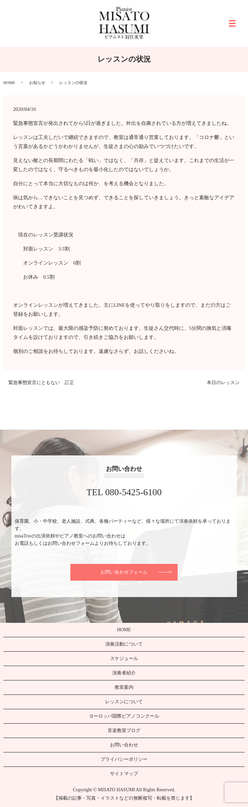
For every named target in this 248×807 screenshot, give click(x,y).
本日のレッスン (223, 382)
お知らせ (37, 82)
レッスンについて (124, 701)
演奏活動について (124, 644)
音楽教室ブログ (124, 730)
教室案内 (124, 687)
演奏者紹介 (124, 672)
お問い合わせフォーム (124, 572)
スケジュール (124, 658)
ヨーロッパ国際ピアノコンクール (124, 716)
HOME (9, 82)
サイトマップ (124, 773)
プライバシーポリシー (124, 759)
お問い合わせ (124, 744)
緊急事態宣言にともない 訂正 (41, 382)
